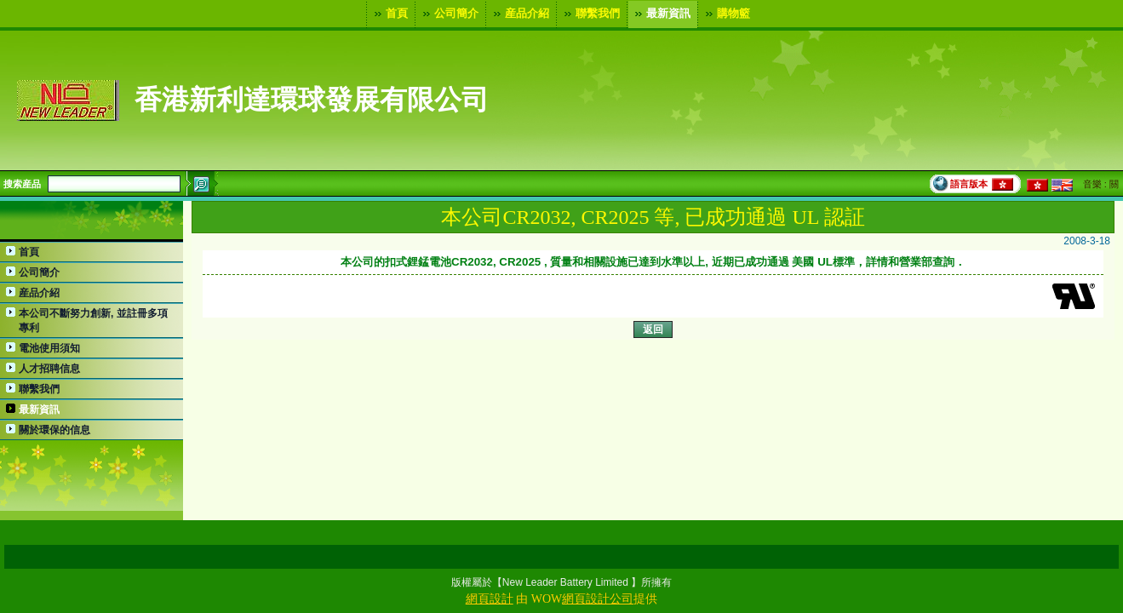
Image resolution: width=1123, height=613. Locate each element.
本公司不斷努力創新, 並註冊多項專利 (93, 320)
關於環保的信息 (54, 430)
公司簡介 (448, 13)
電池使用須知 (49, 348)
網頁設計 (489, 599)
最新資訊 (660, 13)
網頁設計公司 (597, 599)
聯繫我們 (590, 13)
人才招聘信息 (49, 369)
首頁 (389, 13)
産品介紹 (519, 13)
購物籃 (726, 13)
